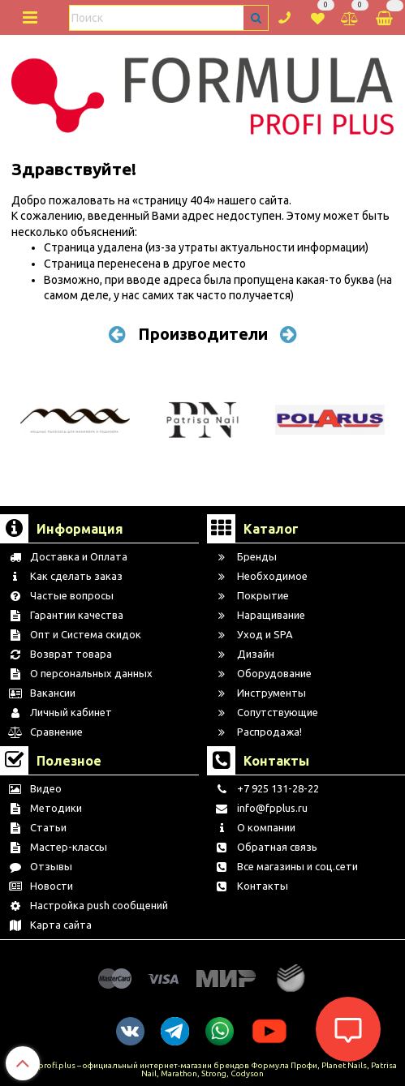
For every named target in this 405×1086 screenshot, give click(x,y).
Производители (203, 333)
